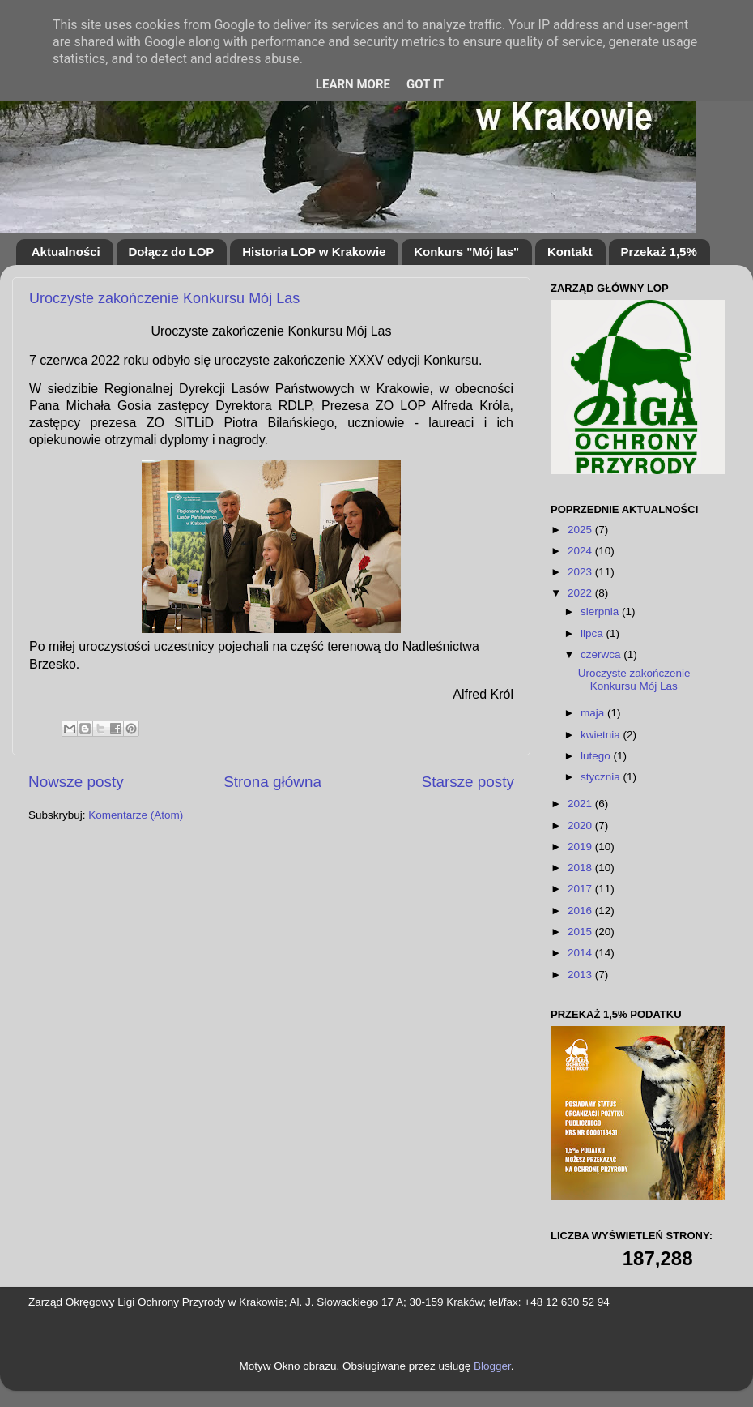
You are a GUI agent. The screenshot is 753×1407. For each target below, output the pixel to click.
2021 (581, 804)
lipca (593, 633)
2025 (581, 530)
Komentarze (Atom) (135, 815)
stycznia (602, 777)
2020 (581, 825)
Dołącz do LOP (172, 252)
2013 (581, 975)
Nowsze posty (76, 781)
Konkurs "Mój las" (466, 252)
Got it (425, 84)
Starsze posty (468, 781)
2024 (581, 551)
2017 (581, 889)
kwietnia (602, 735)
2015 (581, 932)
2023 (581, 572)
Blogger (492, 1366)
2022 (581, 593)
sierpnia (601, 611)
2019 (581, 846)
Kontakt (570, 252)
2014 (581, 953)
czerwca (602, 654)
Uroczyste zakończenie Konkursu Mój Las (164, 298)
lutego (597, 756)
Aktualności (66, 252)
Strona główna (272, 781)
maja (594, 713)
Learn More (353, 84)
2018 (581, 868)
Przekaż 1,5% (659, 252)
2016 (581, 910)
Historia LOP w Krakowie (313, 252)
